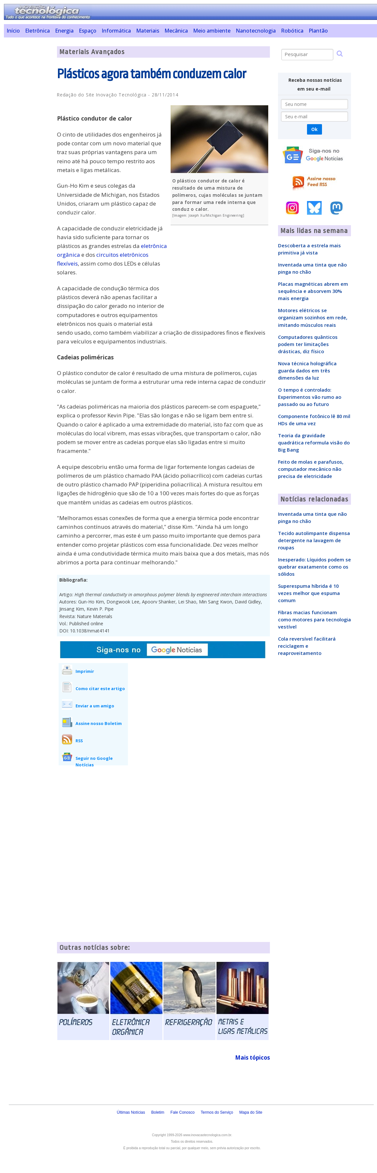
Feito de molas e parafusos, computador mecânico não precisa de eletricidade (310, 468)
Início (13, 30)
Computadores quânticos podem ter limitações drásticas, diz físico (308, 344)
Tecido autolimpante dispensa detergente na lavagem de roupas (314, 540)
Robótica (292, 30)
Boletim (157, 1112)
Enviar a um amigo (95, 706)
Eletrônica (37, 30)
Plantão (318, 30)
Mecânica (176, 30)
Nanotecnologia (256, 30)
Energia (64, 30)
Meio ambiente (211, 30)
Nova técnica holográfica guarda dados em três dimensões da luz (307, 370)
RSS (79, 741)
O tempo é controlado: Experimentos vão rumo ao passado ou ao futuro (309, 396)
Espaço (87, 30)
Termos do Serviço (217, 1112)
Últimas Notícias (131, 1112)
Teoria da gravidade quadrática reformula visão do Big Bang (314, 442)
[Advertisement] (28, 144)
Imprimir (85, 671)
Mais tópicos (252, 1057)
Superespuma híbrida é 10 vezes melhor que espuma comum (309, 593)
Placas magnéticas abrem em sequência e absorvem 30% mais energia (313, 291)
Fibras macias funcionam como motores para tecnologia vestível (314, 619)
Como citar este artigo (100, 688)
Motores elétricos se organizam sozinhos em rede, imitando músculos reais (312, 317)
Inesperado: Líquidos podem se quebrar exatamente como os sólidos (314, 566)
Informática (116, 30)
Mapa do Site (250, 1112)
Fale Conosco (183, 1112)
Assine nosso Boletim (99, 723)
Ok (314, 129)
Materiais (147, 30)
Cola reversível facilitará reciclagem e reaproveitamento (307, 645)
